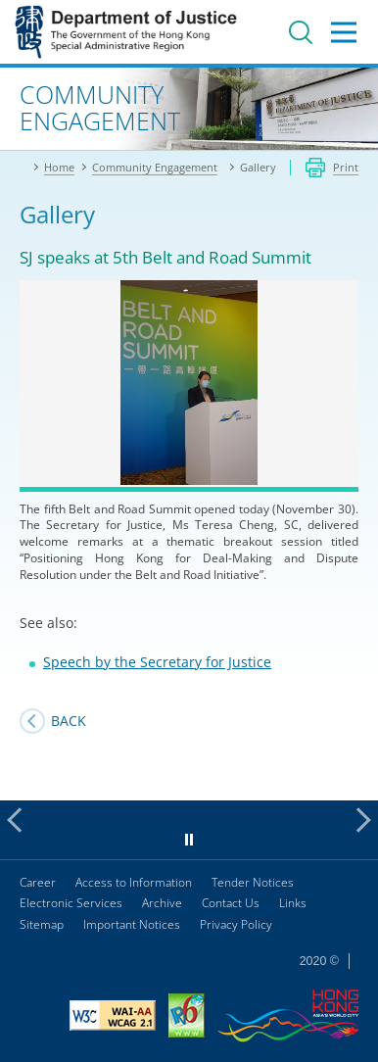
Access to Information (133, 882)
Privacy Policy (236, 924)
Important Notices (131, 924)
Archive (162, 902)
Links (293, 902)
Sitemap (42, 924)
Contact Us (231, 902)
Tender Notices (253, 882)
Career (38, 882)
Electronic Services (71, 902)
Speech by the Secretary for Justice (157, 661)
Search (300, 32)
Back (68, 720)
